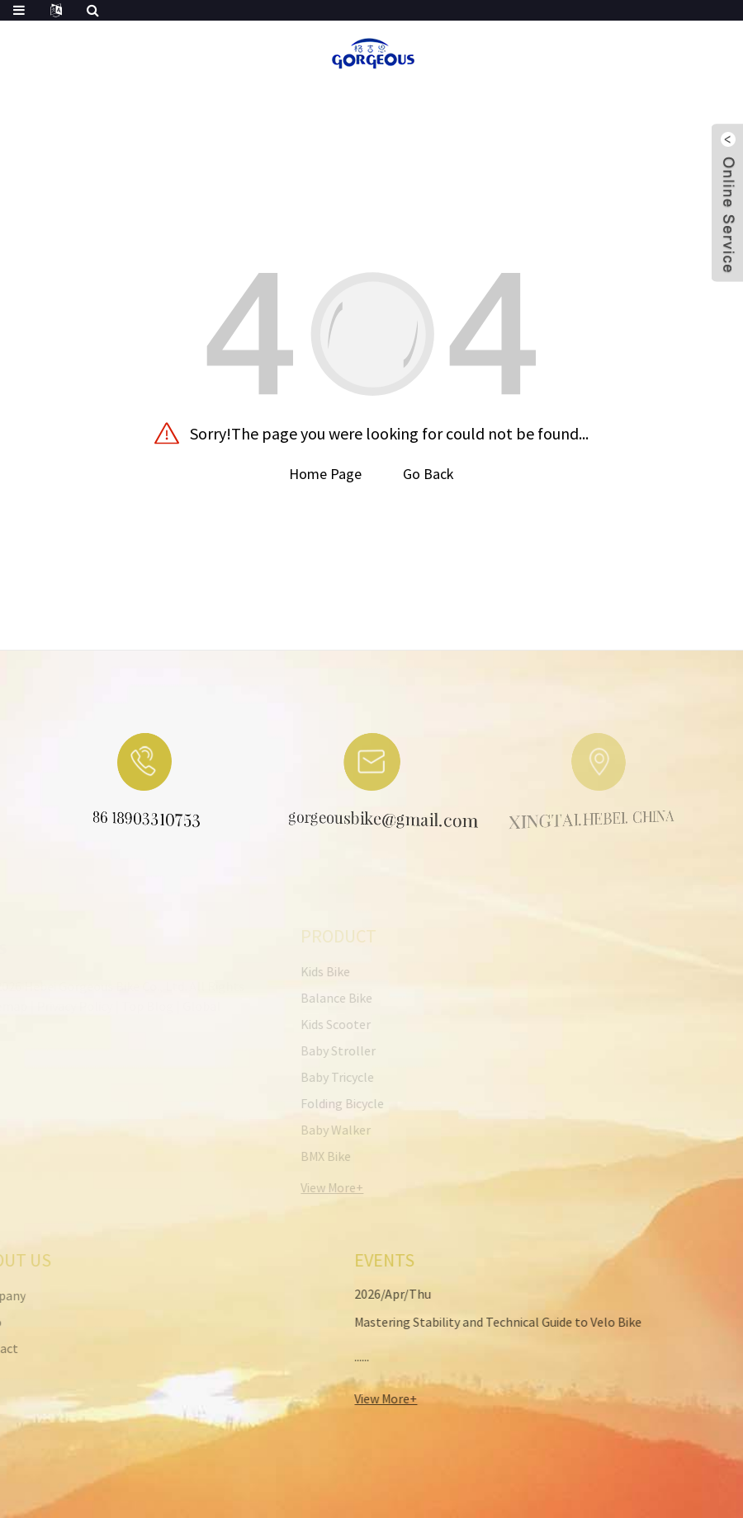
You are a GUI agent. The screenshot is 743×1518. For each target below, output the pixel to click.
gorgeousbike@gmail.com (364, 821)
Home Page (325, 473)
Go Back (428, 473)
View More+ (357, 1398)
